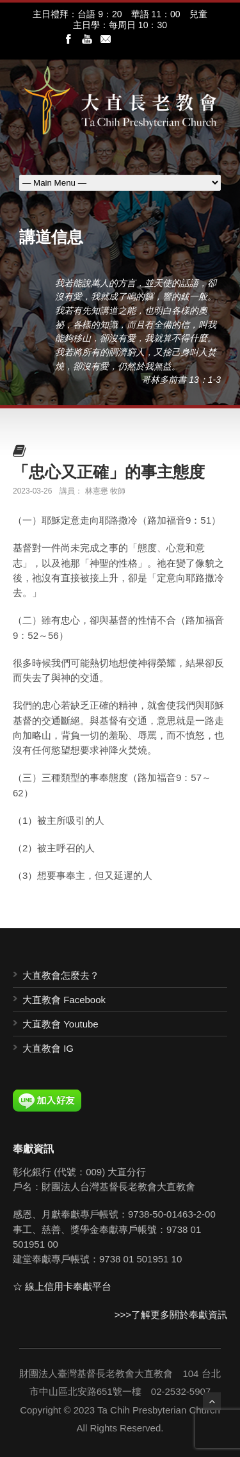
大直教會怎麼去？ (60, 975)
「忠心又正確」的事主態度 (109, 472)
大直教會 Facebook (64, 999)
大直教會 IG (48, 1048)
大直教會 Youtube (60, 1023)
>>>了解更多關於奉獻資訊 (171, 1314)
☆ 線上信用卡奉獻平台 (62, 1286)
